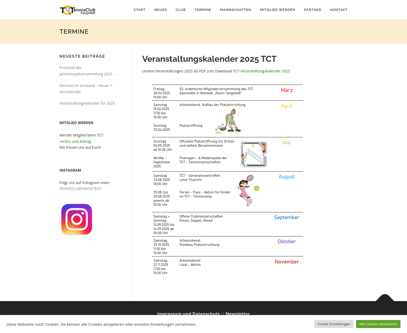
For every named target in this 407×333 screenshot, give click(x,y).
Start (139, 10)
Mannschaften (236, 10)
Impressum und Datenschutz (188, 314)
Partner (312, 10)
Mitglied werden (277, 10)
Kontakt (339, 10)
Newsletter (238, 314)
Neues (160, 10)
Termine (203, 10)
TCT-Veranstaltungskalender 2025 (261, 71)
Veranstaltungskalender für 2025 (87, 103)
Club (181, 10)
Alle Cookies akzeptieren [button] (378, 324)
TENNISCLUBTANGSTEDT (80, 188)
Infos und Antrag (77, 141)
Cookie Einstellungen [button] (333, 324)
